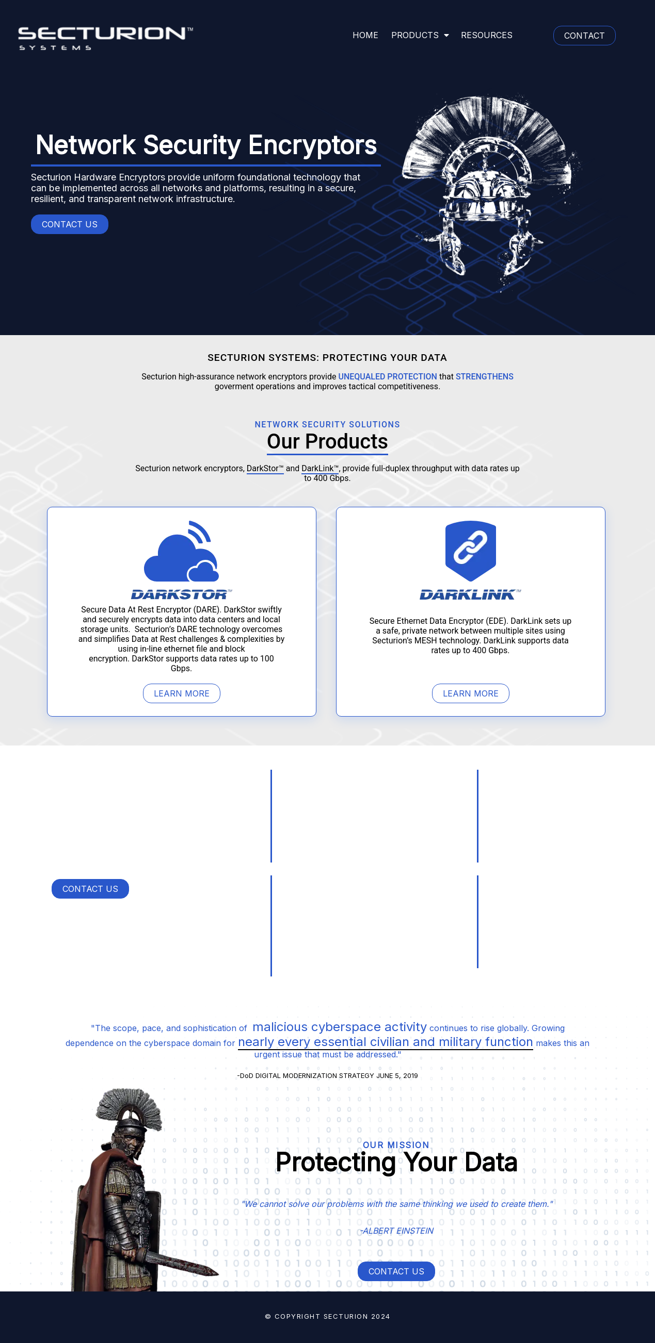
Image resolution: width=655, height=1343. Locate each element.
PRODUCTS (420, 35)
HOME (365, 35)
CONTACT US (70, 224)
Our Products (327, 441)
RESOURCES (487, 35)
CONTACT (584, 35)
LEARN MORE (182, 693)
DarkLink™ (320, 468)
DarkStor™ (265, 468)
